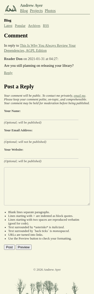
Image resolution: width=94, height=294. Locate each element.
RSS (46, 26)
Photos (50, 11)
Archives (34, 26)
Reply (8, 73)
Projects (36, 11)
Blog (24, 11)
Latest (8, 26)
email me (79, 95)
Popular (20, 26)
